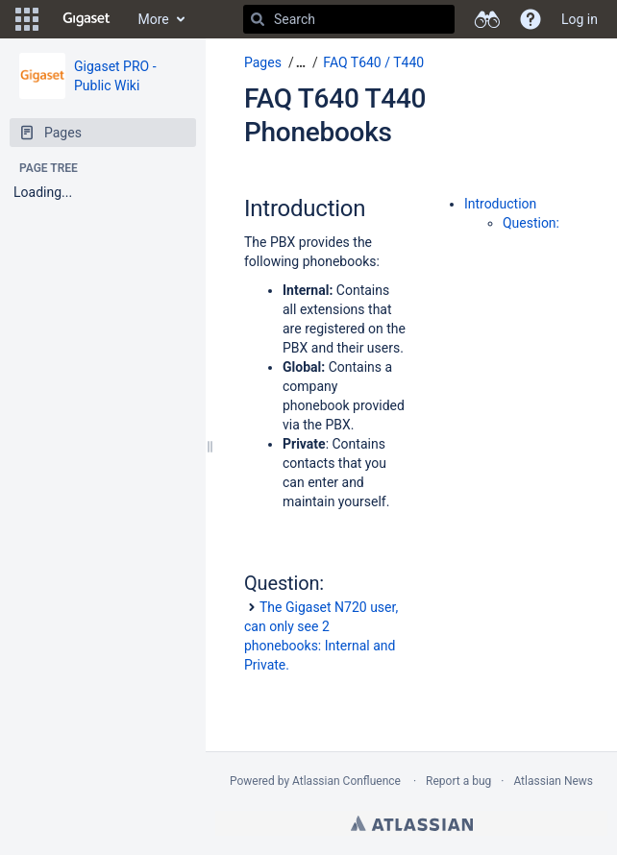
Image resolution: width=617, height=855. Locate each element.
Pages (263, 62)
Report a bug (458, 781)
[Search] (257, 19)
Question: (531, 223)
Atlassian (412, 823)
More (153, 19)
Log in (579, 19)
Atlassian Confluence (346, 781)
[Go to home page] (86, 19)
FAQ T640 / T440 (373, 62)
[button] (27, 19)
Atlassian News (553, 781)
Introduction (500, 203)
